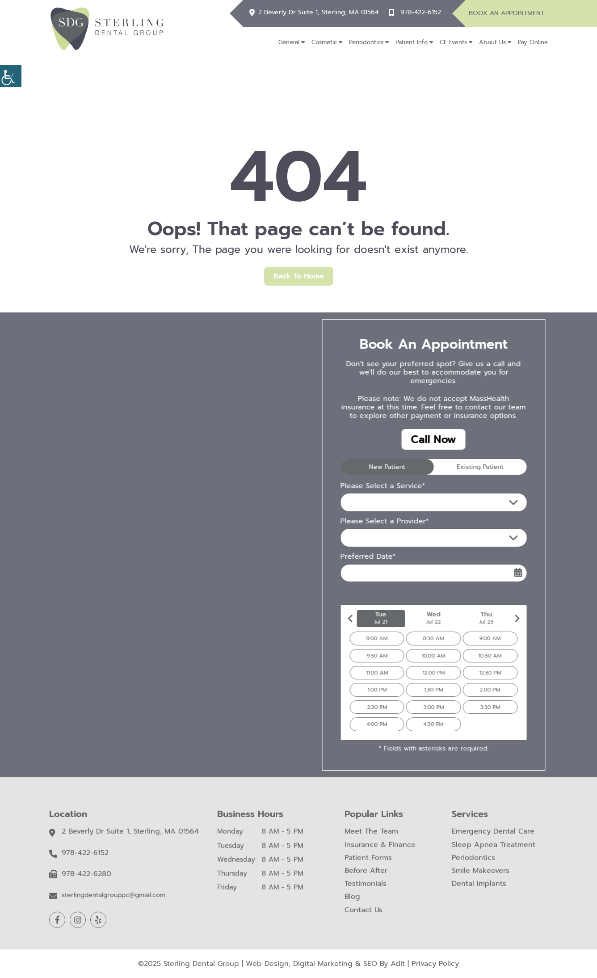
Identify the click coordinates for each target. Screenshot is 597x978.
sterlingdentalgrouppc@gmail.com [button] (113, 901)
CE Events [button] (453, 42)
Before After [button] (366, 877)
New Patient (372, 467)
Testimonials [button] (366, 889)
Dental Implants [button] (479, 889)
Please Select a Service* (368, 486)
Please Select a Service (376, 502)
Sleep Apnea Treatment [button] (493, 850)
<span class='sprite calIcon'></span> (503, 572)
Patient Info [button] (411, 42)
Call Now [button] (418, 439)
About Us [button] (492, 42)
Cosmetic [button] (324, 42)
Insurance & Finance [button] (380, 850)
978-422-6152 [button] (420, 13)
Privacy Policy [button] (435, 963)
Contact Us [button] (364, 915)
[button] (10, 76)
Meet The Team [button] (371, 837)
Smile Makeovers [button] (480, 877)
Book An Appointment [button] (506, 13)
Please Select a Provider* (370, 521)
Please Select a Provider (377, 537)
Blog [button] (352, 902)
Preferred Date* (353, 556)
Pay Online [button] (533, 42)
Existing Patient (465, 467)
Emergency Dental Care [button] (493, 837)
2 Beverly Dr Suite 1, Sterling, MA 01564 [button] (318, 13)
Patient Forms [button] (368, 864)
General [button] (288, 42)
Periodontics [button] (366, 42)
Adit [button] (398, 963)
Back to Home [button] (298, 276)
